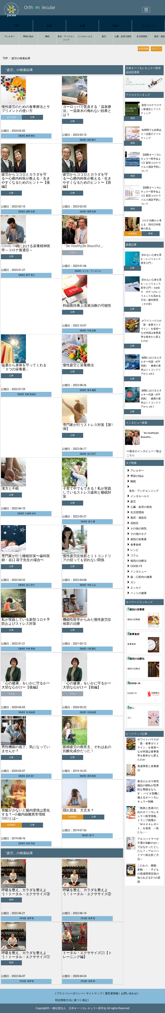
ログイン (157, 48)
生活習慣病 (142, 36)
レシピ (134, 549)
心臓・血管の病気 (122, 36)
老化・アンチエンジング (66, 38)
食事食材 (135, 544)
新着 (49, 25)
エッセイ (135, 587)
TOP (16, 25)
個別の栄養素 (138, 539)
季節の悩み (28, 36)
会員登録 (143, 48)
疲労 (104, 36)
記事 (82, 25)
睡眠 (47, 36)
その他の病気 (138, 528)
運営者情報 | (112, 993)
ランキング (148, 25)
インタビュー (138, 571)
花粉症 (134, 523)
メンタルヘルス (85, 36)
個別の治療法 (138, 560)
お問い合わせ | (129, 993)
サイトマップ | (95, 993)
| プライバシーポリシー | (70, 993)
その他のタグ (138, 533)
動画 (115, 25)
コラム (134, 555)
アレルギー (9, 36)
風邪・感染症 (138, 517)
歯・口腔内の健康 (141, 576)
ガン (133, 582)
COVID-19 (136, 566)
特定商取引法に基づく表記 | (72, 1000)
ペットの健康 (138, 593)
